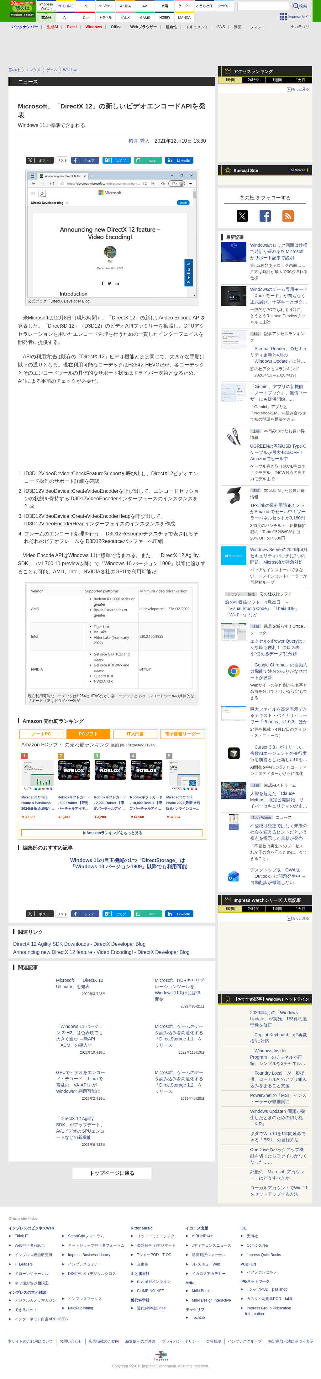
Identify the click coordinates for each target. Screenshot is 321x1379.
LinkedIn (183, 160)
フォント (257, 27)
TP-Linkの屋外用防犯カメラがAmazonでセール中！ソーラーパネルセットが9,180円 (278, 511)
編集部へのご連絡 (140, 1341)
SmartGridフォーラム (86, 1236)
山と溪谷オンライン (154, 1281)
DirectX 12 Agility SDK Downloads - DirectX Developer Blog (79, 944)
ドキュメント (197, 27)
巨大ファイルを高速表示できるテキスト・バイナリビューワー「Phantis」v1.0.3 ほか (279, 715)
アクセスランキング (253, 71)
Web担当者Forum (30, 1245)
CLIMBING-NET (150, 1291)
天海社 (252, 1236)
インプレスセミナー (85, 1264)
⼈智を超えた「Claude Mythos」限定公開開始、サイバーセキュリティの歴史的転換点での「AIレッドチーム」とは (278, 806)
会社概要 (213, 1341)
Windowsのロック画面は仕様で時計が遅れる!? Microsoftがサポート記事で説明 (279, 251)
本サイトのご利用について (30, 1341)
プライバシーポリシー (181, 1341)
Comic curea (257, 1245)
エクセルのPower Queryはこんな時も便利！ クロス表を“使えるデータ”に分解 (278, 647)
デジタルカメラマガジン (35, 1300)
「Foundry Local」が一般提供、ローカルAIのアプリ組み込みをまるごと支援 (278, 1079)
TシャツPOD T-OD (154, 1255)
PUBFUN (248, 1264)
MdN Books (201, 1291)
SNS (221, 27)
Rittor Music (141, 1228)
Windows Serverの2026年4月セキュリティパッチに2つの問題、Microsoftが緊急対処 (279, 556)
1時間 (230, 80)
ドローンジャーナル (32, 1273)
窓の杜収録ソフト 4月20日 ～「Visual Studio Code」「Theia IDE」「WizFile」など (262, 608)
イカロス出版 (197, 1228)
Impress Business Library (89, 1255)
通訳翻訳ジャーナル (209, 1255)
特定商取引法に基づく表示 (290, 1341)
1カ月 (301, 80)
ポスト (44, 160)
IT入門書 (135, 733)
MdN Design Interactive (211, 1300)
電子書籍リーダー (182, 733)
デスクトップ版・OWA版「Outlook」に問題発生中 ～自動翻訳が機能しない (278, 876)
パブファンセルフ (262, 1272)
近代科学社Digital (151, 1308)
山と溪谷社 (140, 1273)
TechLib (198, 1317)
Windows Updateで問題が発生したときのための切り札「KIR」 (277, 1117)
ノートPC (41, 733)
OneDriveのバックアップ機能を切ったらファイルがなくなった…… (278, 1156)
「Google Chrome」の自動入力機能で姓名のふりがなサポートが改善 (279, 671)
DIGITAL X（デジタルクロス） (94, 1273)
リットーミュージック (156, 1236)
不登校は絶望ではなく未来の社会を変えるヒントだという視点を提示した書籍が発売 (278, 832)
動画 (237, 27)
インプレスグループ (245, 1341)
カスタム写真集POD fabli (269, 1299)
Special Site (246, 170)
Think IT (21, 1236)
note (152, 160)
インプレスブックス (85, 1299)
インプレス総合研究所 (33, 1255)
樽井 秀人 (139, 141)
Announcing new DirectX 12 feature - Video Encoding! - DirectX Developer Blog (101, 952)
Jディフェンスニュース (211, 1245)
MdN (190, 1283)
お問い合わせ (71, 1341)
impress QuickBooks (264, 1255)
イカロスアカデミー (209, 1273)
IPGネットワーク (255, 1281)
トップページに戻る (111, 1173)
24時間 (253, 80)
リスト (62, 160)
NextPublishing (80, 1308)
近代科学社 (140, 1300)
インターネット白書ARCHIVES (41, 1319)
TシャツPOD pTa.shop (267, 1289)
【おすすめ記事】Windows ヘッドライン (271, 999)
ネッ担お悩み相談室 (32, 1283)
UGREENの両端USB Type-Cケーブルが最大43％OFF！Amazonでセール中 (278, 452)
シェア (89, 160)
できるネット (26, 1310)
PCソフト (88, 733)
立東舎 (142, 1264)
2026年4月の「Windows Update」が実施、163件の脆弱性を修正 (278, 1019)
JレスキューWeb (206, 1264)
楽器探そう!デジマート (156, 1245)
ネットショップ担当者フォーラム (96, 1245)
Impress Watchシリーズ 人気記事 (267, 900)
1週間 (277, 80)
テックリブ (195, 1310)
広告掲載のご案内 (104, 1341)
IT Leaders (24, 1264)
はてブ (121, 160)
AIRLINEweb (202, 1236)
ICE (243, 1228)
